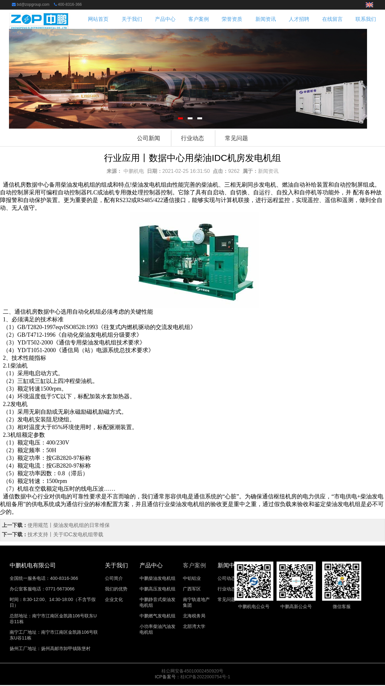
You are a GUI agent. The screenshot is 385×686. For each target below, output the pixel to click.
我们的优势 (116, 588)
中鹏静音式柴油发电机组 (157, 602)
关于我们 (132, 19)
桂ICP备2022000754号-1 (205, 676)
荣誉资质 (232, 19)
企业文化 (114, 599)
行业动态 (192, 138)
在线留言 (332, 19)
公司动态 (226, 578)
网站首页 (98, 19)
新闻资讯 (265, 19)
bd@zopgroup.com (33, 4)
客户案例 (198, 19)
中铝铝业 (192, 578)
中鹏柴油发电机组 (157, 578)
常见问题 (236, 138)
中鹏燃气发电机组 (157, 615)
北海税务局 (194, 615)
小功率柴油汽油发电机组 (157, 629)
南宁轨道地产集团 (196, 602)
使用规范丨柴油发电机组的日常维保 (69, 525)
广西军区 (192, 588)
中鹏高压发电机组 (157, 588)
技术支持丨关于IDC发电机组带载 (65, 534)
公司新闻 (148, 138)
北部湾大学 (194, 626)
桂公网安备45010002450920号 (192, 670)
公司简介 (114, 578)
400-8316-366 (70, 4)
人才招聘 (299, 19)
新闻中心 (229, 565)
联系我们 (365, 19)
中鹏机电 (134, 171)
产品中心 (165, 19)
